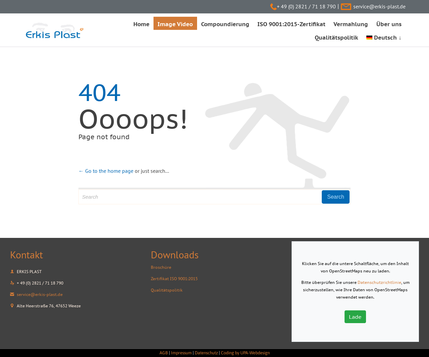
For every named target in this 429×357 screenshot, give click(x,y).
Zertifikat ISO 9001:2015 (174, 278)
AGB (164, 352)
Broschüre (161, 267)
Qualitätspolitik (167, 290)
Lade (355, 316)
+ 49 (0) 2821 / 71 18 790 (306, 6)
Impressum (181, 352)
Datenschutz (206, 352)
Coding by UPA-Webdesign (245, 352)
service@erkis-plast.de (379, 6)
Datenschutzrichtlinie (379, 282)
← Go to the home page (105, 170)
